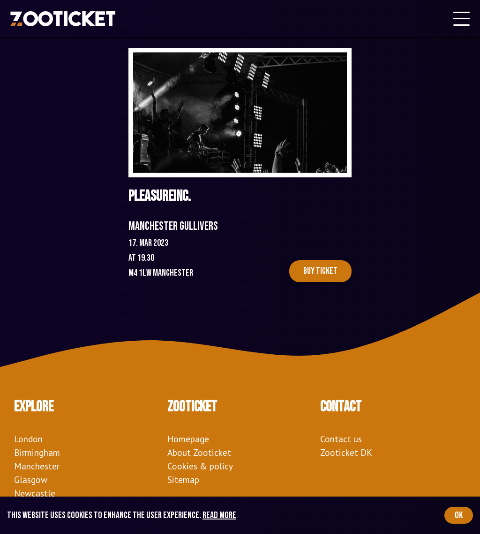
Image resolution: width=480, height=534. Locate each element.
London (28, 439)
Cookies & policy (200, 466)
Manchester (37, 466)
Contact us (341, 439)
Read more (219, 515)
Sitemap (183, 479)
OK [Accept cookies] (459, 515)
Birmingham (37, 452)
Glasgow (30, 479)
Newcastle (34, 493)
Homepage (188, 439)
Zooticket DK (346, 452)
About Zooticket (199, 452)
